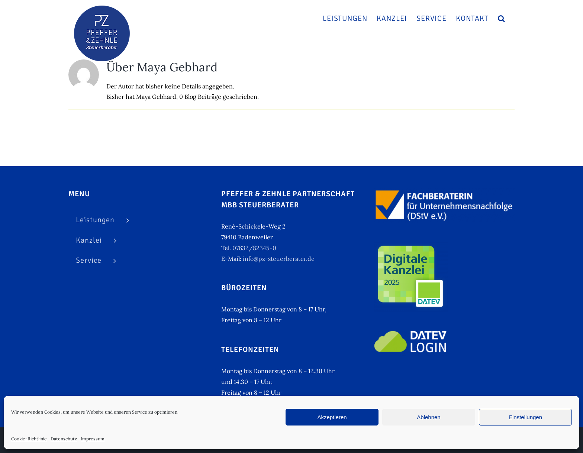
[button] (501, 18)
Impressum (92, 438)
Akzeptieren (332, 417)
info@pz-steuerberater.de (279, 258)
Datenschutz (64, 438)
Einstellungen (525, 417)
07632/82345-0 (254, 248)
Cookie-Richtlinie (29, 438)
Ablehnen (428, 417)
